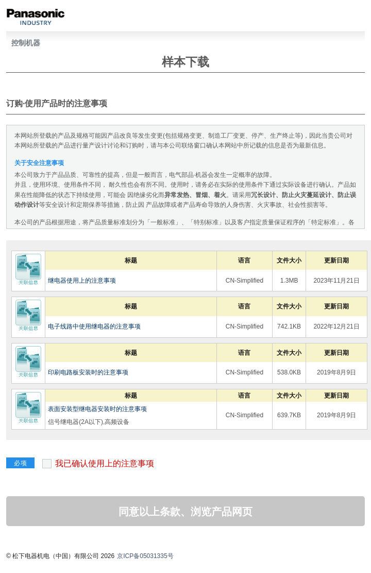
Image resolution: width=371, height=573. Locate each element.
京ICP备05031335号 (145, 556)
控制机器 (25, 43)
